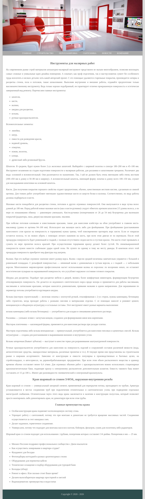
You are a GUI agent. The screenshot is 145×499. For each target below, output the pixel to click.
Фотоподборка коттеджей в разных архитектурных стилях (39, 456)
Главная (26, 53)
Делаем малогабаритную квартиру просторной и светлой (39, 477)
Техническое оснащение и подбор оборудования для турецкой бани (44, 465)
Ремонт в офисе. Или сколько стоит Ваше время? (35, 473)
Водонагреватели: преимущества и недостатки (34, 481)
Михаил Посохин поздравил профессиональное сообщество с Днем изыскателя (49, 444)
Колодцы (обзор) (20, 469)
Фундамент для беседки (23, 452)
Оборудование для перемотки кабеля (29, 461)
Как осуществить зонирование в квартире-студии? (36, 448)
